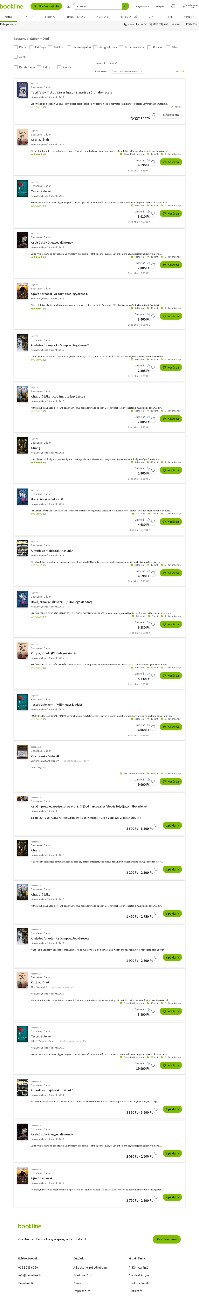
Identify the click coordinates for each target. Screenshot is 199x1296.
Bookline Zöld (82, 1276)
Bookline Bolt (27, 1284)
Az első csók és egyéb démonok (52, 243)
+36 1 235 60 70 (28, 1268)
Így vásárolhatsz (133, 25)
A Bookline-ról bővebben (90, 1268)
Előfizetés (191, 24)
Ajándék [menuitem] (189, 17)
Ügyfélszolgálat (158, 24)
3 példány (172, 914)
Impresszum (81, 1291)
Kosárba (171, 163)
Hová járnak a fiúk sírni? (47, 500)
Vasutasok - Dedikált (45, 757)
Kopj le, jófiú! (40, 140)
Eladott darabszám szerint (126, 72)
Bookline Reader (140, 1284)
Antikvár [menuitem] (102, 17)
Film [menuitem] (169, 17)
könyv (34, 84)
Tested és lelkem (42, 192)
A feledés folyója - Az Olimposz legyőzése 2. (60, 346)
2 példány (172, 826)
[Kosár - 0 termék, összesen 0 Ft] (190, 6)
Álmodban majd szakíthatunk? (52, 551)
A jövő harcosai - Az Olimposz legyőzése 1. (59, 294)
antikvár (36, 747)
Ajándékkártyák (139, 1276)
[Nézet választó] (177, 72)
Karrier (78, 1284)
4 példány (172, 1198)
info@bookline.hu (30, 1276)
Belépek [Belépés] (160, 6)
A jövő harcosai (41, 1179)
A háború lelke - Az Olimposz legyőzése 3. (58, 397)
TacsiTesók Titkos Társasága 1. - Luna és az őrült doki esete (71, 93)
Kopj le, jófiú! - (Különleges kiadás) (54, 654)
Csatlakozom (167, 1240)
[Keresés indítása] (125, 6)
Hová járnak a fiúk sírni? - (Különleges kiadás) (61, 603)
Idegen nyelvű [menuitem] (128, 17)
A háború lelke (40, 895)
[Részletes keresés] (68, 6)
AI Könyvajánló (46, 6)
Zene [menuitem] (152, 17)
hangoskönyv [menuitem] (76, 17)
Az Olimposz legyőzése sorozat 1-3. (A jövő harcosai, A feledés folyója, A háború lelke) (89, 807)
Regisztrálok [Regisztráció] (142, 6)
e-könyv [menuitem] (50, 17)
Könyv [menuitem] (8, 17)
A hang (35, 449)
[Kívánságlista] (173, 6)
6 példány (172, 958)
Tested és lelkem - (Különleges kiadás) (56, 705)
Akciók (176, 24)
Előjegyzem (171, 115)
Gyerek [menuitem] (28, 17)
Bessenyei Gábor (41, 88)
